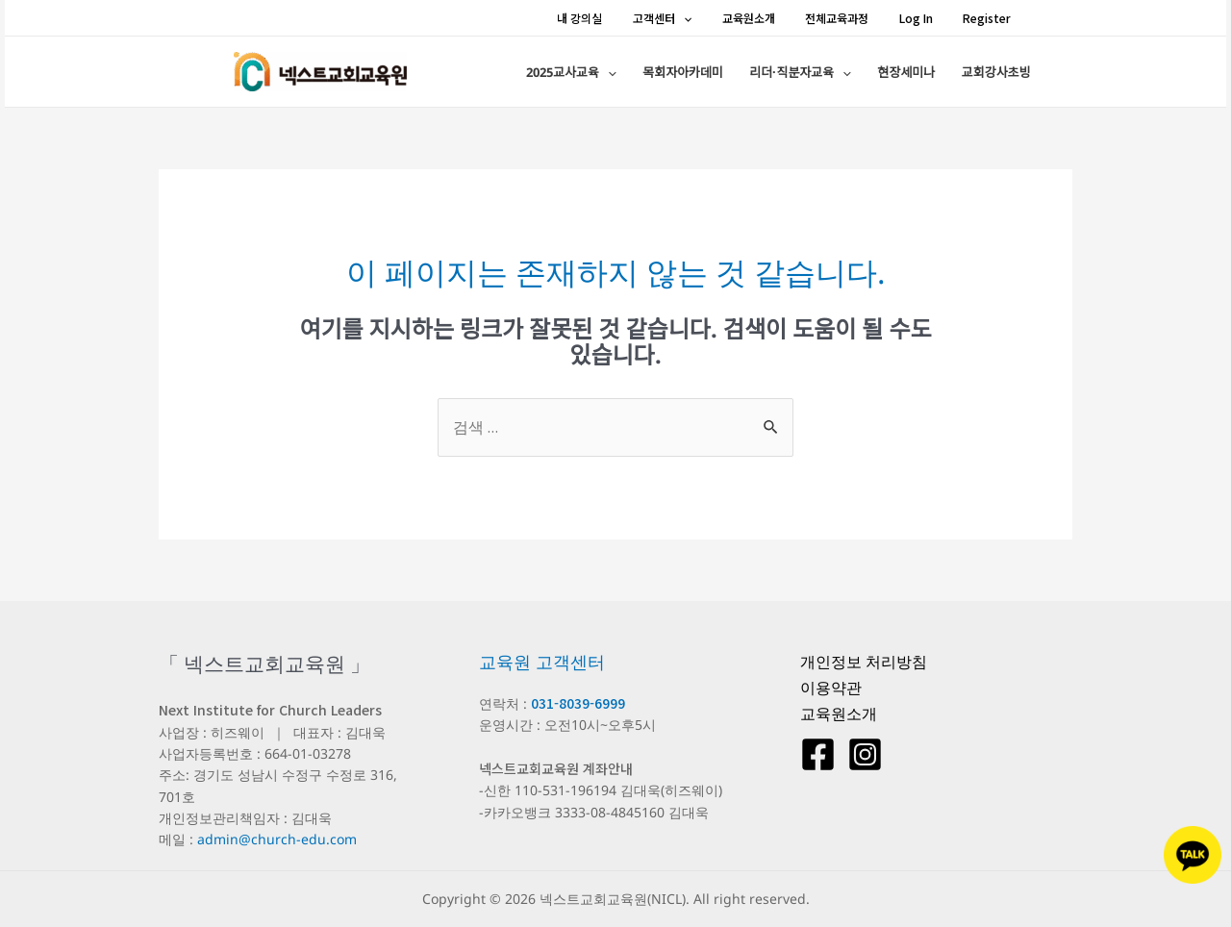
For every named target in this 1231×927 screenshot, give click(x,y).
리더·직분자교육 (829, 74)
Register (988, 18)
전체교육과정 (854, 18)
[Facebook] (818, 754)
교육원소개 (773, 18)
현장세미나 (922, 74)
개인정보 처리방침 (863, 661)
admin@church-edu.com (277, 839)
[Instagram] (865, 754)
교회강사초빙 (1000, 74)
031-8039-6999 (578, 703)
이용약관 (831, 687)
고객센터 (695, 18)
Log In (925, 18)
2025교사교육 (623, 74)
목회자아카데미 (723, 74)
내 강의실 (621, 18)
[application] (717, 18)
